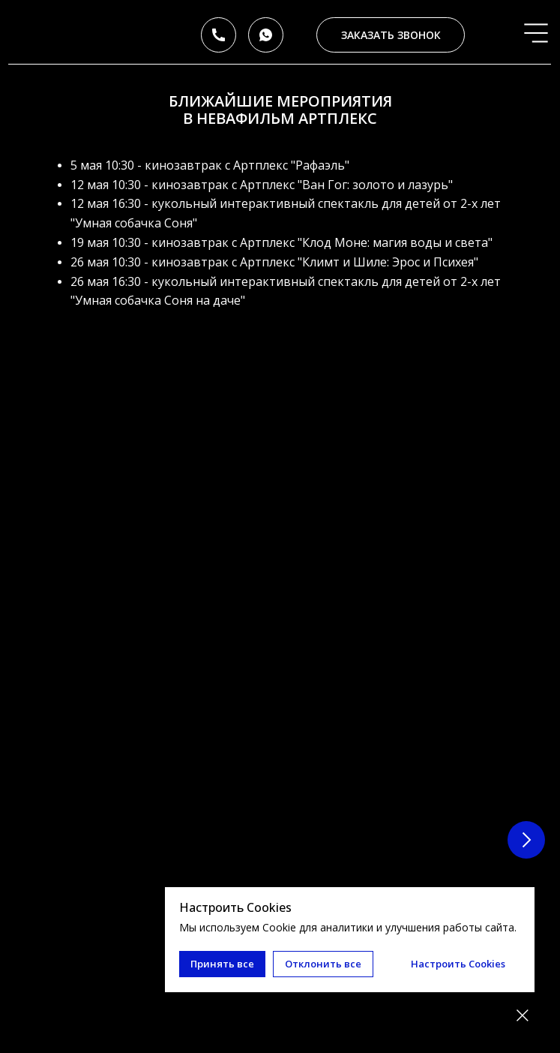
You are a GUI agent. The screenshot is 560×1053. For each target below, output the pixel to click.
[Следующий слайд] (526, 538)
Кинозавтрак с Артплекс (156, 515)
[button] (390, 35)
